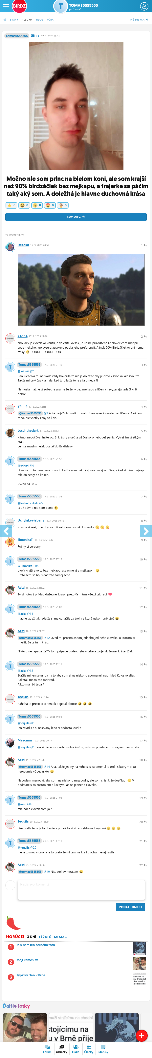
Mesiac (60, 938)
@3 (46, 413)
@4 (32, 466)
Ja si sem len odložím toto (76, 947)
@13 (30, 672)
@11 (30, 614)
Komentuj (76, 217)
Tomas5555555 (83, 7)
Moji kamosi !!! (76, 962)
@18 (30, 805)
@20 (33, 849)
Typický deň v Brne (76, 977)
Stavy (14, 19)
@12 (47, 638)
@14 (47, 768)
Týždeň (45, 938)
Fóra (50, 19)
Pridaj (130, 908)
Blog (39, 19)
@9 (37, 566)
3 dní (31, 938)
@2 (32, 371)
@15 (33, 724)
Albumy (27, 19)
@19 (47, 873)
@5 (41, 503)
